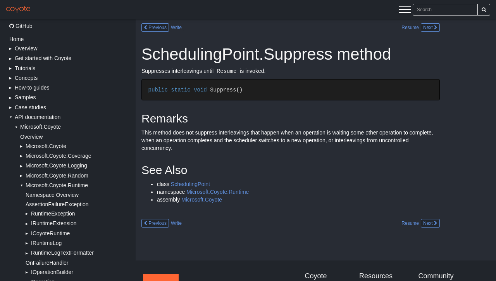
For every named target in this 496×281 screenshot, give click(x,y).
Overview (31, 137)
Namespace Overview (52, 195)
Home (16, 39)
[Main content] (316, 150)
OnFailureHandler (47, 263)
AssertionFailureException (57, 204)
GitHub (20, 26)
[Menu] (405, 10)
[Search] (483, 10)
